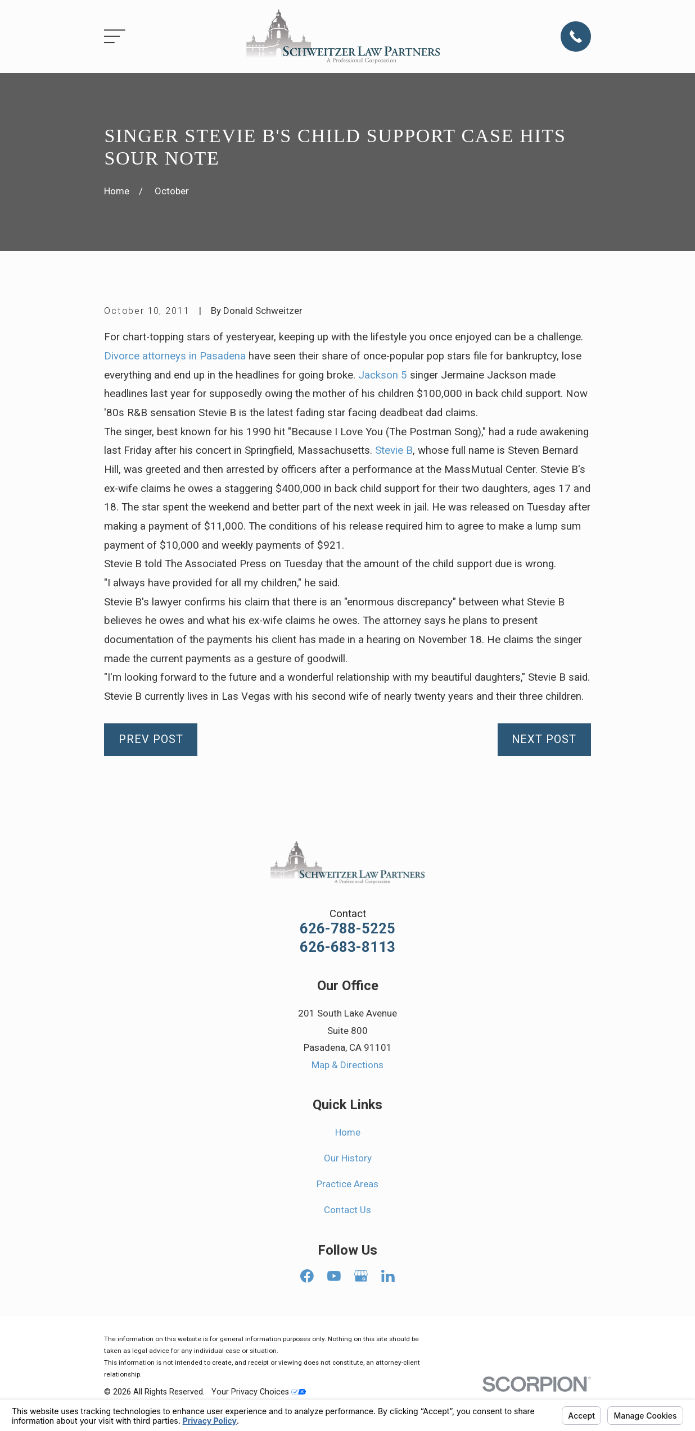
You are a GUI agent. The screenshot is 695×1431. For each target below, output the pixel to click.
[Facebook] (307, 1276)
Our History (348, 1158)
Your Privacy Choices (258, 1391)
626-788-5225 (347, 929)
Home (347, 1132)
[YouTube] (334, 1276)
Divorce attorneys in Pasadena (175, 356)
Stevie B (394, 450)
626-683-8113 (347, 947)
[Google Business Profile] (361, 1276)
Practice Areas (347, 1184)
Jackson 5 (382, 375)
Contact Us (347, 1209)
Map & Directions (347, 1064)
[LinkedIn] (388, 1276)
